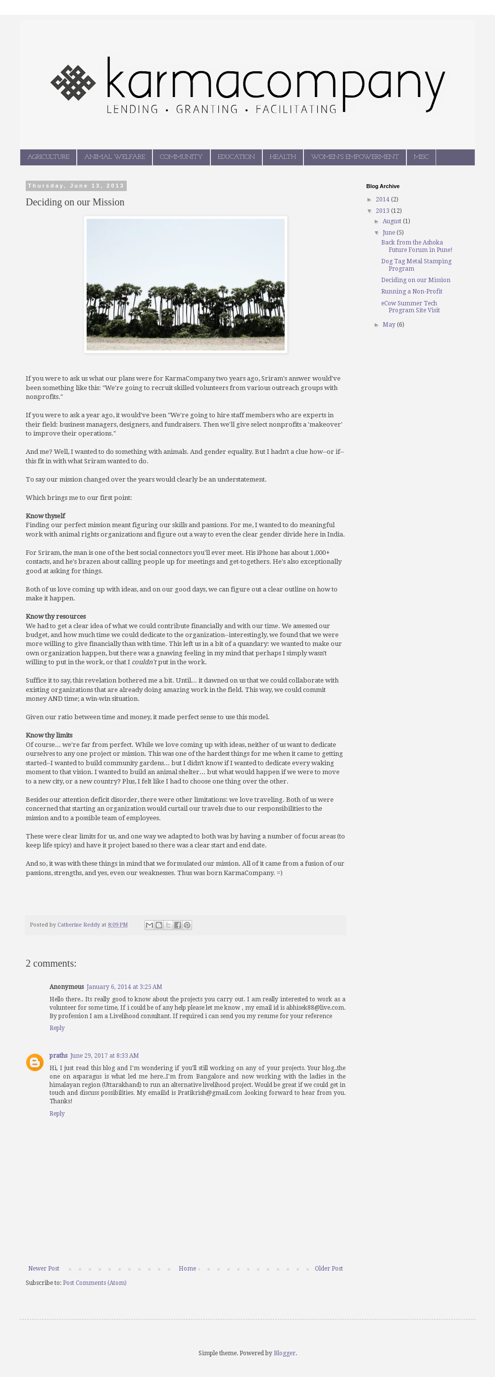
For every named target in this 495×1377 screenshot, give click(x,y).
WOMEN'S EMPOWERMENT (355, 157)
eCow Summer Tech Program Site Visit (410, 307)
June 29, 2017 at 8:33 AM (104, 1055)
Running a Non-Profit (412, 291)
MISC (421, 157)
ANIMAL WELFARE (114, 157)
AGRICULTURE (48, 157)
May (390, 324)
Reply (57, 1028)
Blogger (285, 1353)
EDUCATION (236, 157)
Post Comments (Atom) (95, 1282)
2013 (383, 210)
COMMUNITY (181, 157)
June (389, 232)
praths (58, 1055)
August (393, 221)
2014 (383, 199)
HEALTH (283, 157)
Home (187, 1268)
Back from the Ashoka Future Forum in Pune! (417, 246)
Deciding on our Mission (415, 280)
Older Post (329, 1268)
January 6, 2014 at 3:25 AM (124, 987)
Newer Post (43, 1268)
